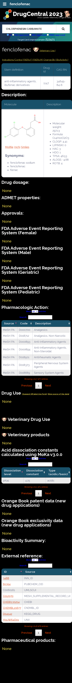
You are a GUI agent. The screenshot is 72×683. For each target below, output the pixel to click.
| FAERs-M (37, 59)
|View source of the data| (58, 394)
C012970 (8, 596)
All (10, 35)
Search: (35, 317)
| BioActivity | (61, 59)
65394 (7, 584)
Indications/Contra (12, 59)
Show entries (36, 311)
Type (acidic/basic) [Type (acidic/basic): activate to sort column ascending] (58, 472)
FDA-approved (22, 35)
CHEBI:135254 (11, 602)
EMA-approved (39, 35)
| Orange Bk (49, 59)
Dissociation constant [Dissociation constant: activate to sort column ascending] (34, 472)
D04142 (7, 613)
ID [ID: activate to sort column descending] (5, 571)
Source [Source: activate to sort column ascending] (30, 571)
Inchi (17, 147)
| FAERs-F (27, 59)
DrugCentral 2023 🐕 (42, 13)
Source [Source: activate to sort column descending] (9, 323)
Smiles (25, 147)
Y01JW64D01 (11, 619)
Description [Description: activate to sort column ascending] (43, 323)
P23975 (50, 39)
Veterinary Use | (47, 50)
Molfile (9, 147)
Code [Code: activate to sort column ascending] (24, 323)
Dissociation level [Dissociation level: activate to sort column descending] (12, 472)
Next (48, 385)
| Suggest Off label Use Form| (34, 394)
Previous (26, 385)
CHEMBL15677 (12, 607)
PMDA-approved (57, 35)
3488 (6, 578)
